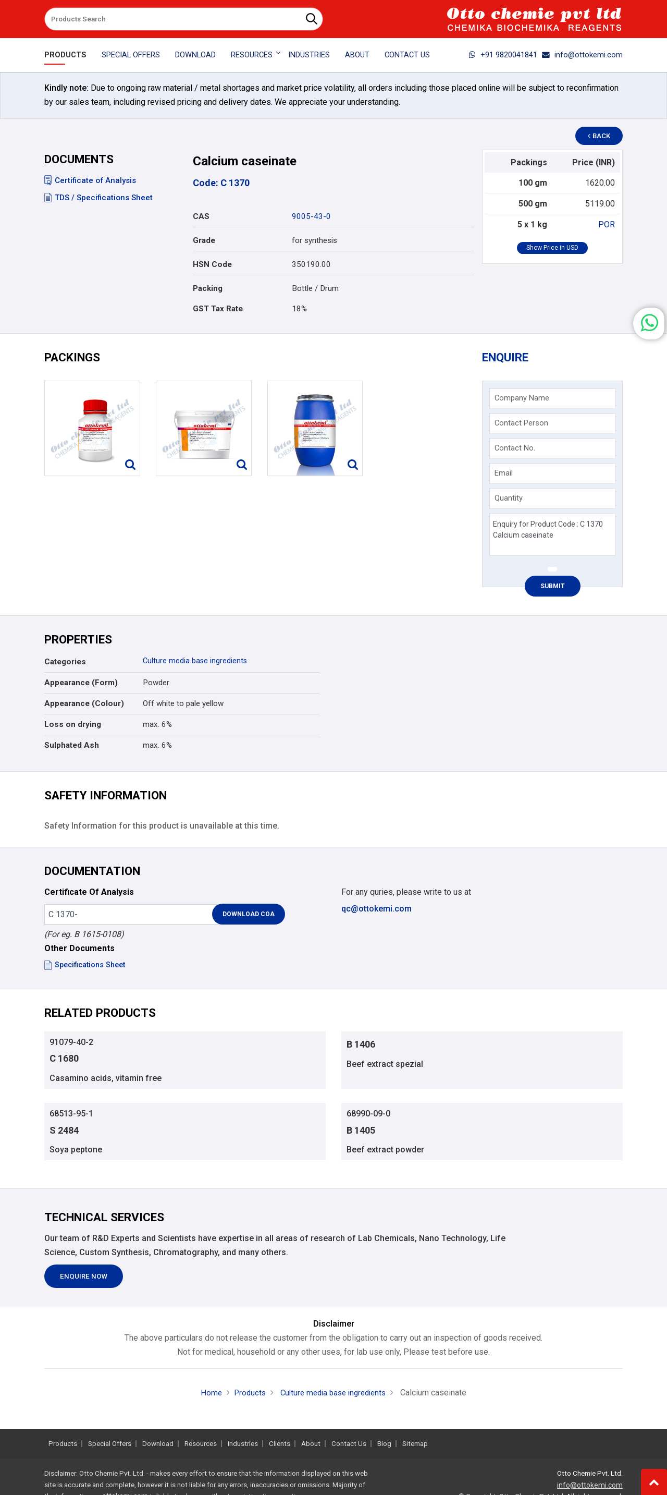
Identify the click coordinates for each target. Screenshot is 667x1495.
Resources (200, 1443)
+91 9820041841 (503, 54)
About (357, 54)
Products (65, 54)
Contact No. (515, 449)
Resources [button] (252, 54)
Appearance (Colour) (84, 705)
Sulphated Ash (71, 747)
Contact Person (522, 424)
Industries (309, 54)
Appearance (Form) (81, 684)
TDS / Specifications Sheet (98, 197)
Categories (65, 664)
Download (195, 54)
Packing (208, 288)
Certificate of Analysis (90, 180)
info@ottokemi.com (582, 54)
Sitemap (415, 1443)
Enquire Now (83, 1283)
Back (602, 136)
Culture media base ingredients (196, 662)
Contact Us (407, 54)
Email (504, 474)
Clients (279, 1443)
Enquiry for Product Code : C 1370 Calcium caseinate (552, 536)
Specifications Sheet (87, 966)
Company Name (522, 399)
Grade (204, 240)
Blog (384, 1443)
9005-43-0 (311, 216)
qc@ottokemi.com (376, 911)
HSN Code (212, 264)
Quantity (509, 499)
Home (206, 1399)
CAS (201, 216)
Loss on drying (72, 726)
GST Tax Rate (218, 308)
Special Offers (131, 54)
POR (606, 224)
